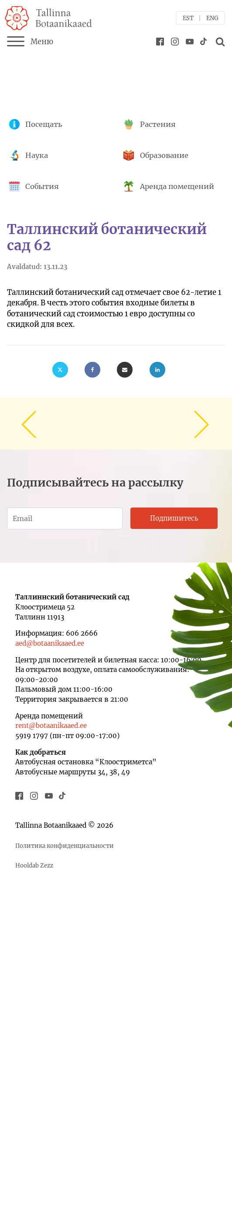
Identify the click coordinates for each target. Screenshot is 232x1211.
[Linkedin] (157, 370)
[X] (60, 370)
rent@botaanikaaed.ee (51, 725)
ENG (212, 18)
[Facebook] (92, 370)
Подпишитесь (174, 518)
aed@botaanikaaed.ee (49, 643)
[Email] (125, 370)
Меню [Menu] (30, 41)
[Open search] (219, 41)
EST (188, 18)
